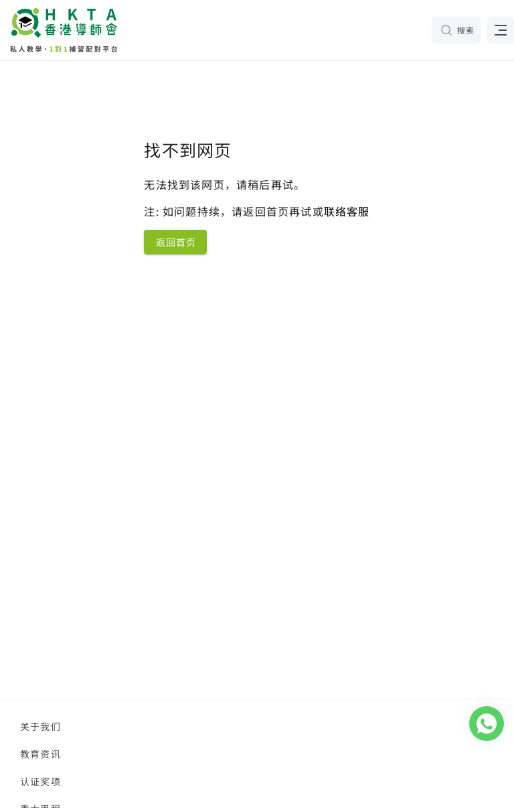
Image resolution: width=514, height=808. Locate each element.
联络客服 (347, 211)
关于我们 (40, 726)
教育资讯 (40, 753)
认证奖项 (40, 781)
